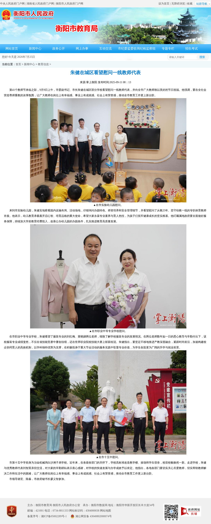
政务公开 (58, 48)
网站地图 (105, 510)
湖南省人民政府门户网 (40, 3)
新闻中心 (35, 48)
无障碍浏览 (178, 3)
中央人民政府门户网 (12, 3)
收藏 (189, 3)
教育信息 (43, 64)
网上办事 (82, 48)
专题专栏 (168, 48)
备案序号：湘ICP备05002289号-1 (47, 516)
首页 (18, 64)
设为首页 (163, 3)
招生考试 (191, 48)
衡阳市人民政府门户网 (69, 3)
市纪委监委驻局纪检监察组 (137, 48)
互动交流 (105, 48)
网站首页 (11, 48)
